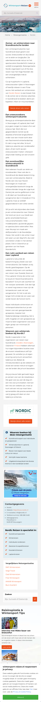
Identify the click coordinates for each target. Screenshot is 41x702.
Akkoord (20, 697)
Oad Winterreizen (13, 574)
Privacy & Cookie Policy (22, 692)
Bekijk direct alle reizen (19, 108)
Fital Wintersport (12, 578)
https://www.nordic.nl (20, 510)
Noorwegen (28, 343)
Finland (17, 346)
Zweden (19, 343)
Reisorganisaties (20, 35)
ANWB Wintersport (13, 581)
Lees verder (7, 647)
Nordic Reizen (14, 93)
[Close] (39, 664)
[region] (20, 682)
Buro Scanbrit (11, 585)
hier (31, 689)
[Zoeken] (35, 599)
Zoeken (8, 594)
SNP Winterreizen (13, 567)
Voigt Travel (10, 571)
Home (7, 35)
